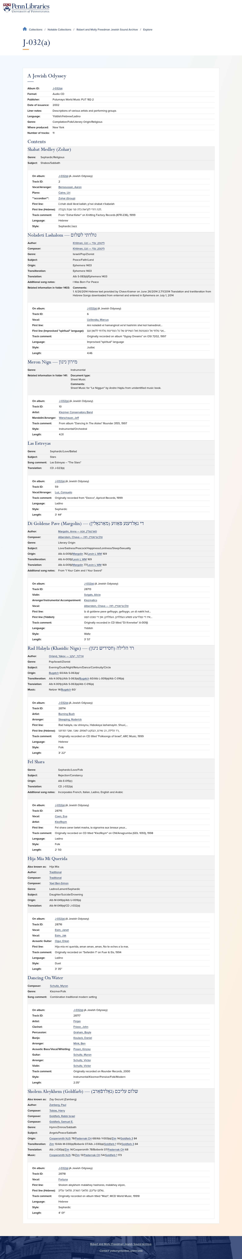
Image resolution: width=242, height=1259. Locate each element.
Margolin (78, 553)
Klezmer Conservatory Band (76, 412)
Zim (114, 1138)
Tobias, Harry (57, 1110)
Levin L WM (95, 553)
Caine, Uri (64, 192)
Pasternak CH (83, 1138)
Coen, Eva (61, 816)
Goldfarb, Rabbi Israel (62, 1116)
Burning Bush (66, 714)
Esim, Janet (62, 930)
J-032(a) (57, 88)
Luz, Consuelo (63, 492)
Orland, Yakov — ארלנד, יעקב (66, 656)
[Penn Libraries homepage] (26, 8)
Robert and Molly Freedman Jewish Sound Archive (107, 29)
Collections (35, 29)
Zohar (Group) (66, 198)
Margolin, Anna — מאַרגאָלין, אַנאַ (77, 531)
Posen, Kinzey (82, 1049)
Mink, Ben (79, 1043)
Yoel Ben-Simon (59, 883)
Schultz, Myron (59, 986)
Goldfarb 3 (126, 1138)
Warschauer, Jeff (69, 417)
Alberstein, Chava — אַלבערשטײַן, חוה (80, 537)
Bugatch (54, 673)
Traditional (55, 872)
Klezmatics (90, 600)
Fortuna (63, 1179)
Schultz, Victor (82, 1060)
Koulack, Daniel (82, 1038)
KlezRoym (61, 822)
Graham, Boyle (82, 1032)
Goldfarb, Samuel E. (61, 1121)
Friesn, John (80, 1026)
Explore (147, 29)
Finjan (77, 1021)
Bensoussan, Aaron (70, 187)
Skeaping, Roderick (70, 719)
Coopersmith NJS (60, 1138)
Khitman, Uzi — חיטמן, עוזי (89, 243)
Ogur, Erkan (62, 941)
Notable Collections (59, 29)
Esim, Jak (60, 935)
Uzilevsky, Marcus (98, 319)
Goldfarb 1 (110, 1144)
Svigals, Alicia (92, 594)
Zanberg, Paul (57, 1105)
